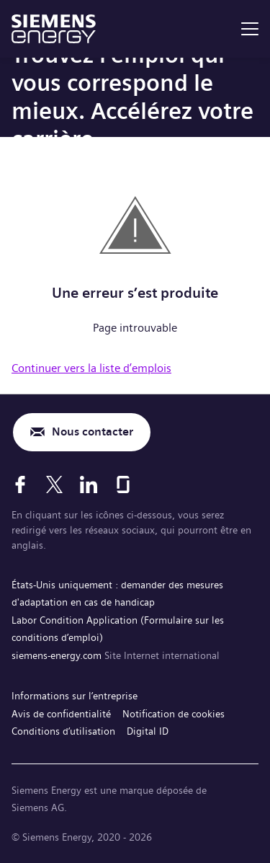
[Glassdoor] (123, 484)
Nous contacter (92, 431)
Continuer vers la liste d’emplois (91, 368)
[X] (54, 484)
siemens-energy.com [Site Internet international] (58, 655)
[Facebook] (20, 484)
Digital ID (147, 731)
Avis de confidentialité (61, 714)
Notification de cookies (173, 714)
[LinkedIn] (88, 484)
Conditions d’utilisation (63, 731)
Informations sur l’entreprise (75, 696)
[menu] (250, 29)
